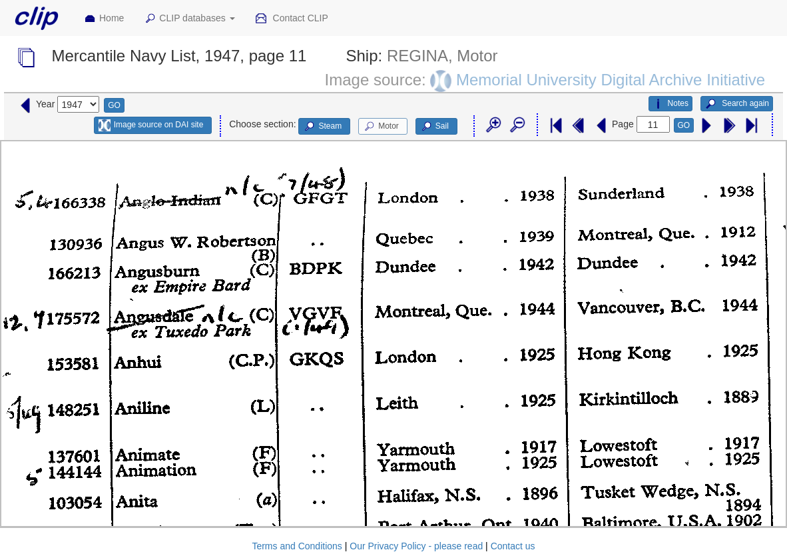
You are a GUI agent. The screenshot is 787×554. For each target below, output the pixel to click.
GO (114, 105)
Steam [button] (322, 127)
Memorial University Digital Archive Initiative (610, 80)
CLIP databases (189, 19)
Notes (670, 104)
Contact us (513, 546)
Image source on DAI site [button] (151, 125)
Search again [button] (736, 104)
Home (104, 19)
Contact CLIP (291, 19)
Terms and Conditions (297, 546)
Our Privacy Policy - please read (416, 546)
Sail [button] (434, 127)
